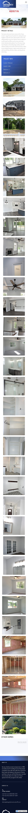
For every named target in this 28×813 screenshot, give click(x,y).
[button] (25, 2)
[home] (8, 4)
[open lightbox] (6, 81)
